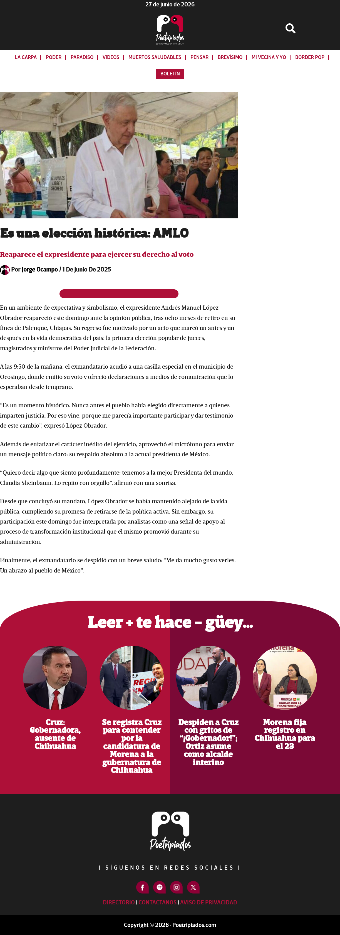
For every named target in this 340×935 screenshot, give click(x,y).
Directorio (119, 902)
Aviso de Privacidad (208, 902)
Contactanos (157, 902)
